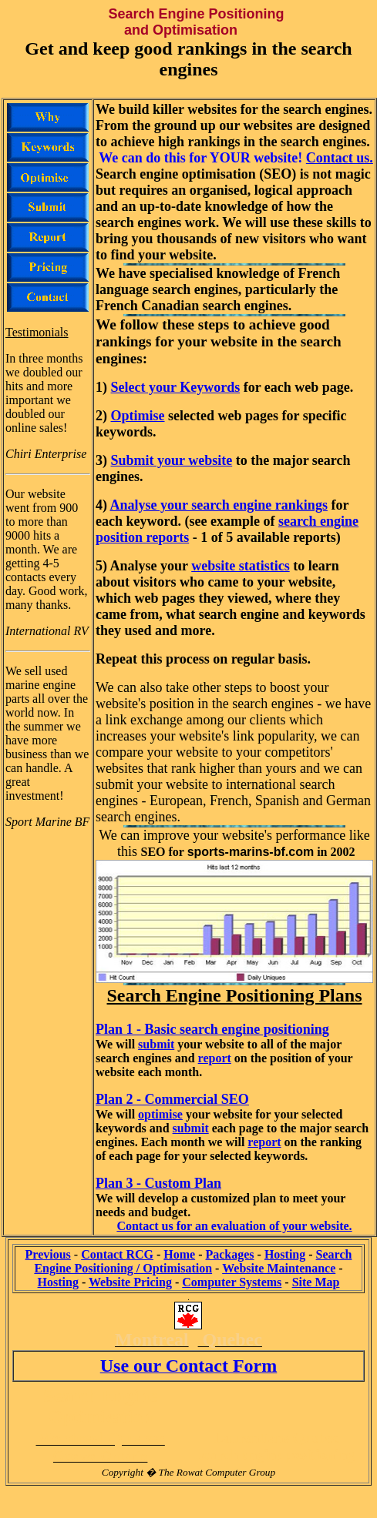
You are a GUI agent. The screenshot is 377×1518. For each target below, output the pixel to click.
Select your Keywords (176, 387)
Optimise (138, 415)
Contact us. (339, 158)
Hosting (284, 1254)
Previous (48, 1254)
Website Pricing (130, 1282)
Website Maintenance (278, 1268)
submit (156, 1044)
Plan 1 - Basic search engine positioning (212, 1029)
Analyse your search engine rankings (219, 505)
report (214, 1058)
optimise (160, 1114)
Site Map (316, 1282)
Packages (229, 1254)
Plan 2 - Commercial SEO (172, 1099)
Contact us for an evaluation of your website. (234, 1225)
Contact (117, 1254)
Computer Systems (231, 1282)
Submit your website (172, 460)
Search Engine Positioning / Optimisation (193, 1261)
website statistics (240, 565)
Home (179, 1254)
